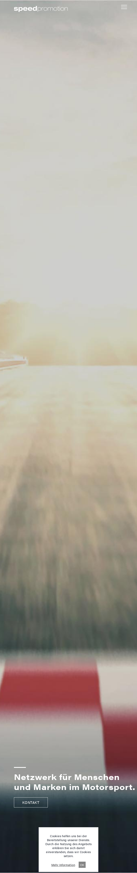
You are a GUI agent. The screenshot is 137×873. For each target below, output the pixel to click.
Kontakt (30, 802)
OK (82, 865)
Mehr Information (63, 865)
